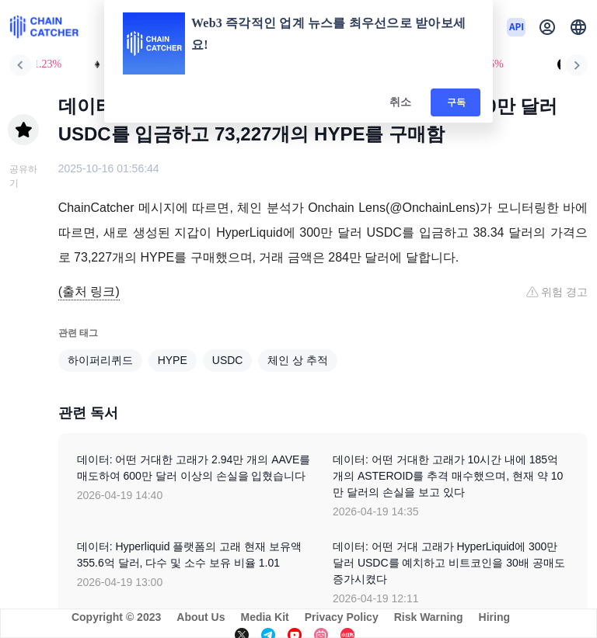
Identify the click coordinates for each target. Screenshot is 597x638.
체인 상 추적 (297, 360)
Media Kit (264, 617)
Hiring (494, 617)
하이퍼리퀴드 (100, 360)
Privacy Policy (342, 617)
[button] (578, 27)
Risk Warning (428, 617)
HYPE (172, 360)
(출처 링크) (89, 291)
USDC (227, 360)
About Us (200, 617)
